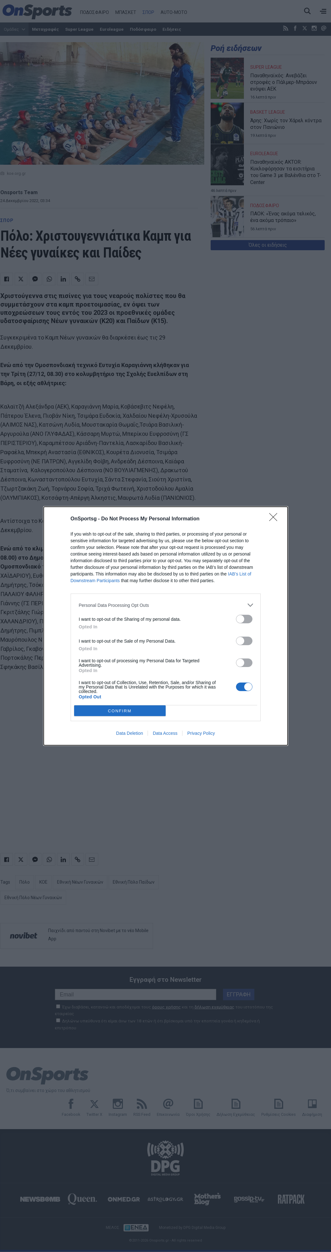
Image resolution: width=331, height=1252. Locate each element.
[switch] (244, 619)
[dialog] (166, 626)
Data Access (165, 733)
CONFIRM (120, 710)
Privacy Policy (201, 733)
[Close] (275, 519)
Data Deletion (129, 733)
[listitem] (165, 605)
